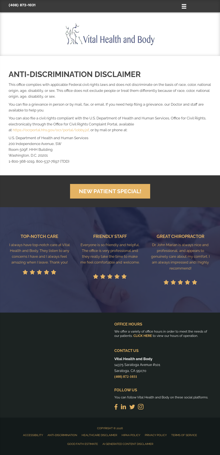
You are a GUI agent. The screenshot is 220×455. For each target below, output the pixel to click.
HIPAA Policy (131, 435)
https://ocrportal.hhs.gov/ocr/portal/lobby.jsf (51, 130)
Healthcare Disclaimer (99, 435)
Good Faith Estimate (82, 444)
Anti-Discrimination (62, 435)
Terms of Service (184, 435)
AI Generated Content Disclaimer (127, 444)
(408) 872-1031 (22, 5)
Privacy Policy (156, 435)
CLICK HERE (142, 336)
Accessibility (33, 435)
